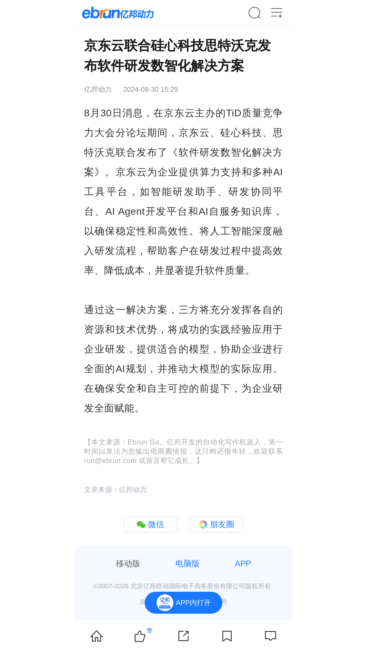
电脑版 (187, 563)
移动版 (128, 563)
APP (243, 563)
